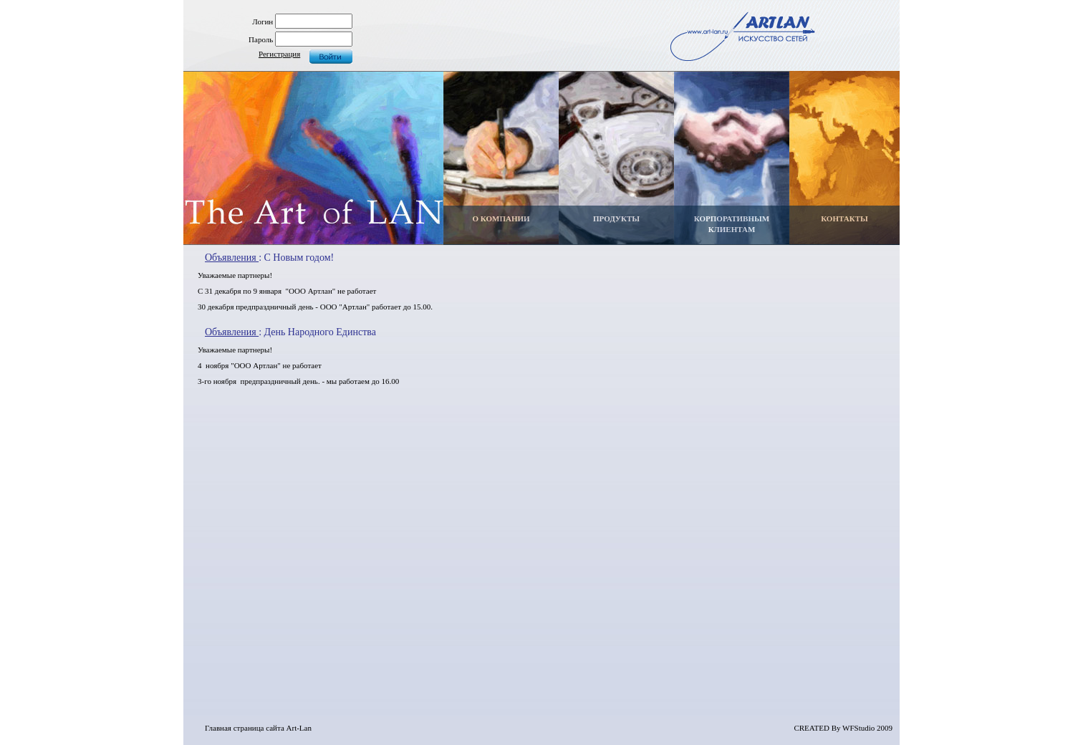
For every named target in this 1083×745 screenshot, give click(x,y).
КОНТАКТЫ (844, 218)
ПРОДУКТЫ (616, 218)
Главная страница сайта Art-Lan (258, 728)
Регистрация (279, 53)
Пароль (261, 39)
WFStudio (858, 728)
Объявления (232, 257)
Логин (262, 21)
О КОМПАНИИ (500, 218)
